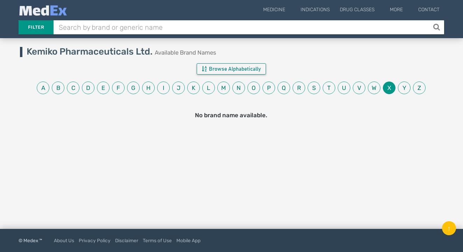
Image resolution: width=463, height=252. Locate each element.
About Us (64, 240)
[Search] (437, 27)
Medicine (290, 10)
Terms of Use (157, 240)
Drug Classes (367, 10)
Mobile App (188, 240)
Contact (429, 10)
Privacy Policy (95, 240)
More (401, 10)
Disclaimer (126, 240)
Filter (36, 27)
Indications (325, 10)
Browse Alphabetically (231, 69)
